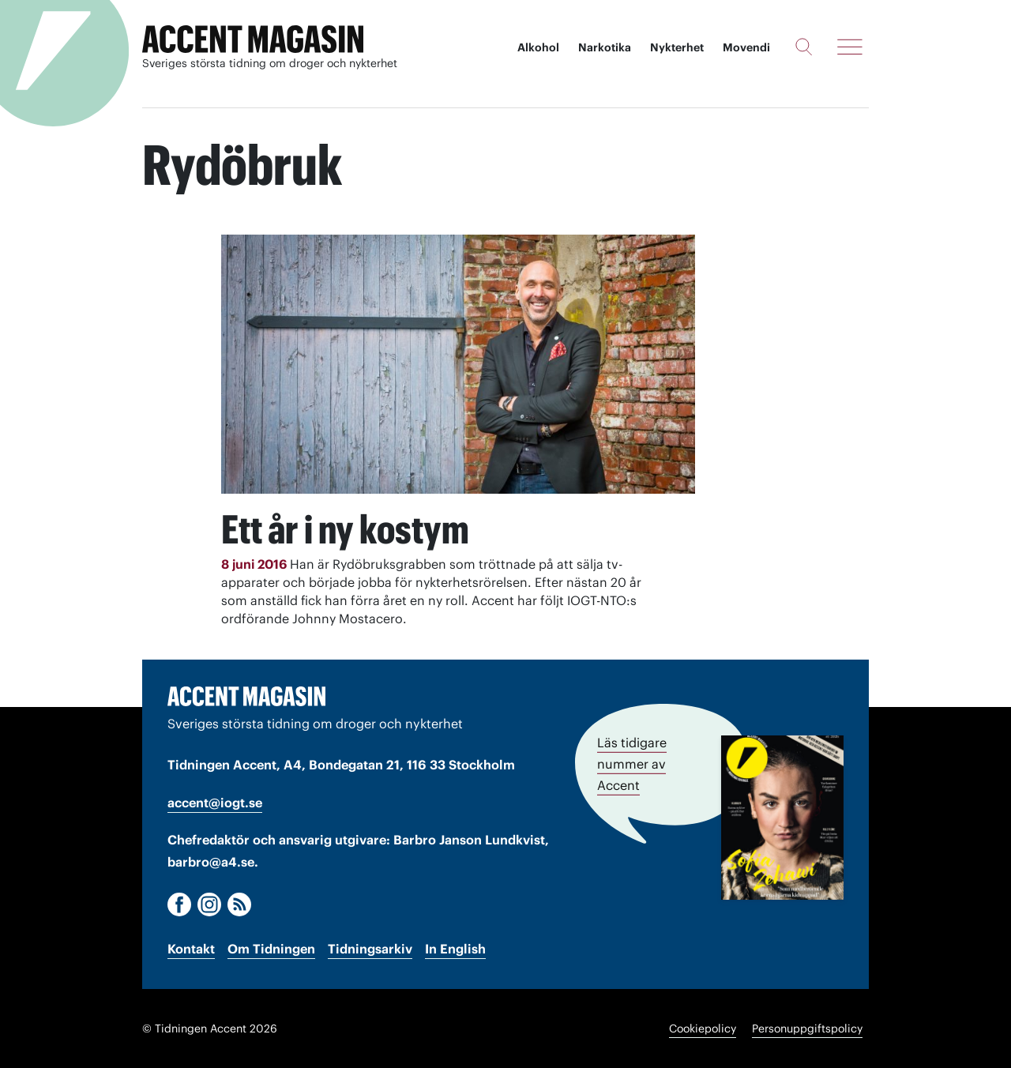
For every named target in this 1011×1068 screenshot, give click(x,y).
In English (455, 949)
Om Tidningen (271, 949)
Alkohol (538, 47)
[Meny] (850, 47)
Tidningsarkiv (370, 949)
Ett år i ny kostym (345, 529)
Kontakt (191, 949)
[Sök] (803, 46)
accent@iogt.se (214, 802)
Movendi (746, 47)
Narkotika (604, 47)
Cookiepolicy (702, 1028)
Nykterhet (677, 47)
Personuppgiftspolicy (807, 1028)
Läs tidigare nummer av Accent (632, 764)
